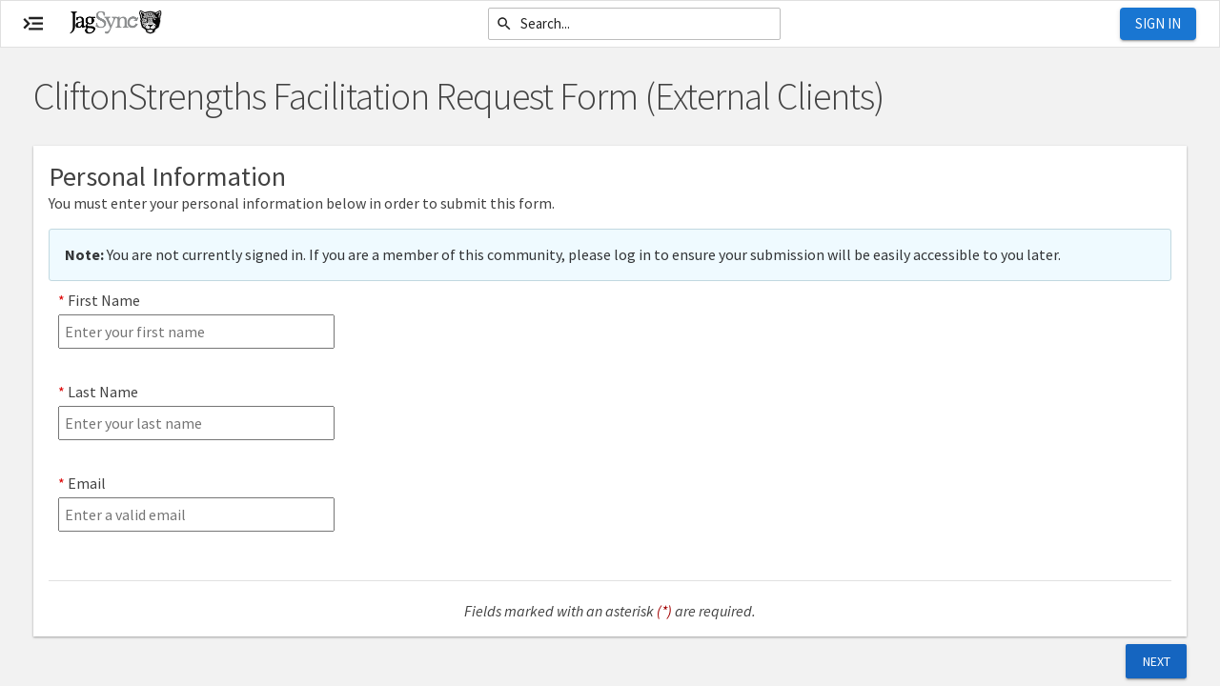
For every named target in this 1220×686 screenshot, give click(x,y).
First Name (104, 300)
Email (87, 483)
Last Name (103, 391)
